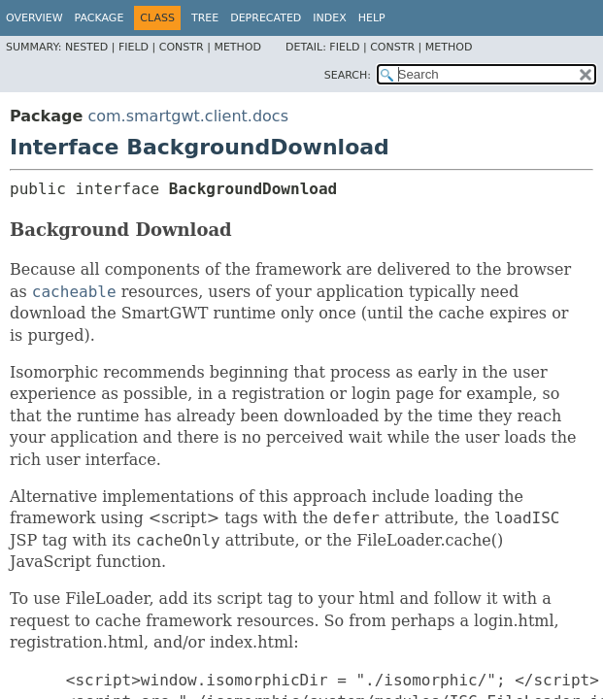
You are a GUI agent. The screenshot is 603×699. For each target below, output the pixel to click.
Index (329, 18)
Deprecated (265, 18)
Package (99, 18)
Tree (204, 18)
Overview (34, 18)
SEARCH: (347, 75)
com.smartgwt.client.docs (187, 116)
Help (371, 18)
